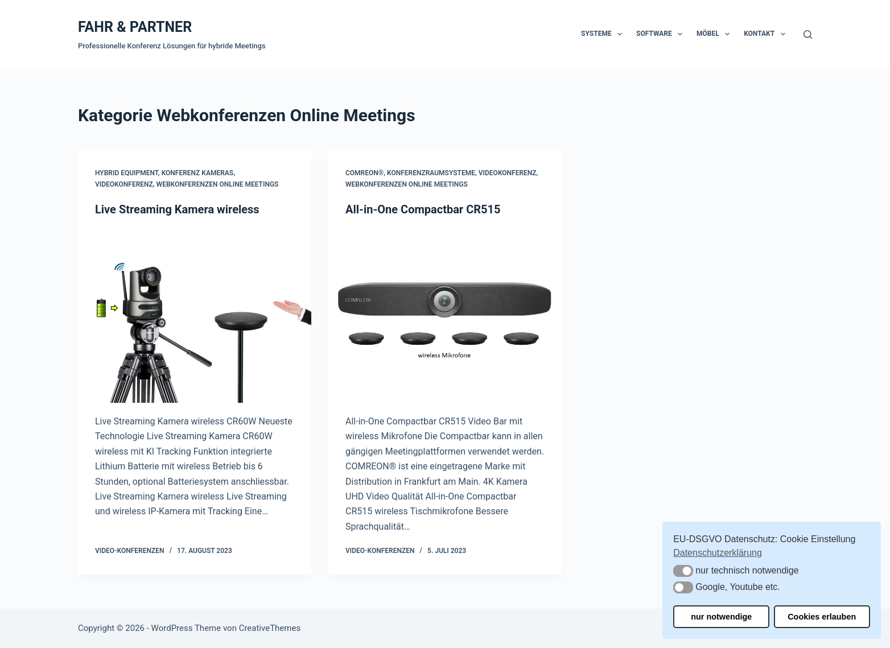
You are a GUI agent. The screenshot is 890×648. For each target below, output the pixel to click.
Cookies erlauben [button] (822, 616)
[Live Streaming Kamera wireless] (194, 315)
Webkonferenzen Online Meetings (217, 184)
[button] (683, 571)
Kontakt (766, 34)
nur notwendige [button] (721, 616)
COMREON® (364, 173)
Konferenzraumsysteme (431, 173)
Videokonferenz (124, 184)
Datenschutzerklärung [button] (717, 553)
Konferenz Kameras (198, 173)
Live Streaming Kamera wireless (177, 209)
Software (661, 34)
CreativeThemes (270, 628)
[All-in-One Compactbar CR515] (445, 315)
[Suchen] (808, 34)
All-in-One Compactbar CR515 (422, 209)
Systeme (604, 34)
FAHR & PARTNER (135, 27)
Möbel (715, 34)
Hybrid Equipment (126, 173)
